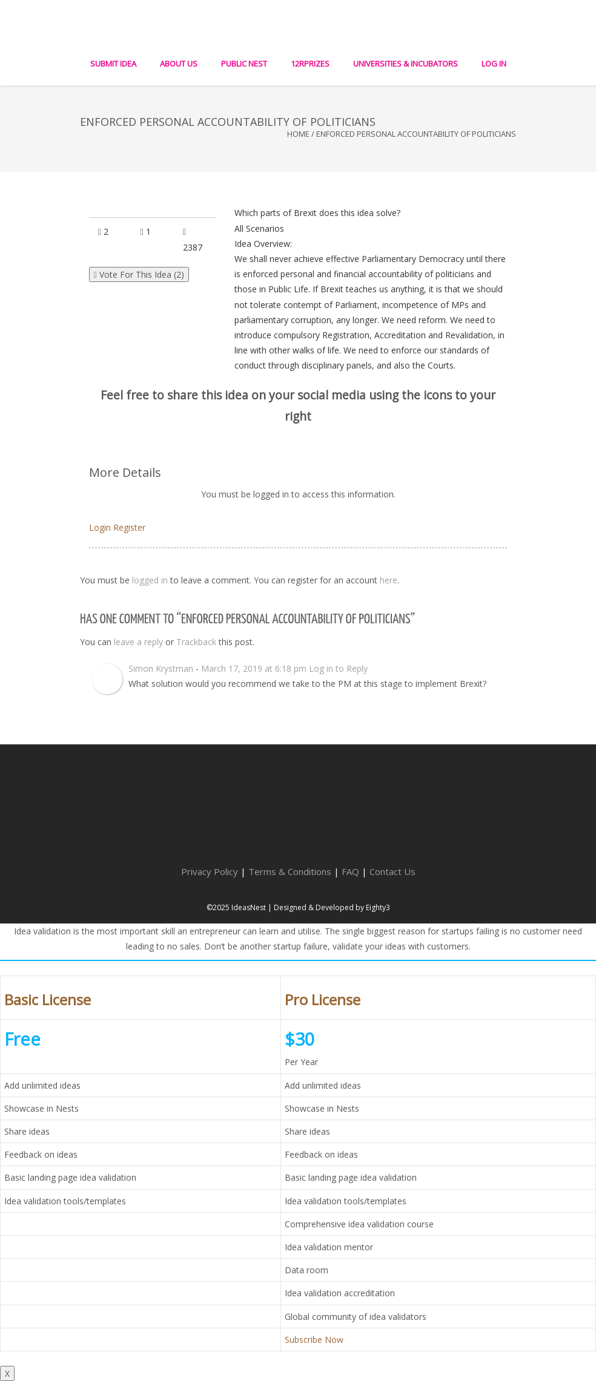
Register (129, 527)
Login (100, 527)
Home (298, 133)
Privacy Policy (209, 871)
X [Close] (7, 1373)
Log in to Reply (338, 668)
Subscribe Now (314, 1339)
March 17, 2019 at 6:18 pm (253, 668)
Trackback (196, 642)
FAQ (350, 871)
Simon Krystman (160, 668)
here (388, 580)
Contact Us (392, 871)
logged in (150, 580)
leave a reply (138, 642)
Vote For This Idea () (139, 274)
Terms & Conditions (289, 871)
